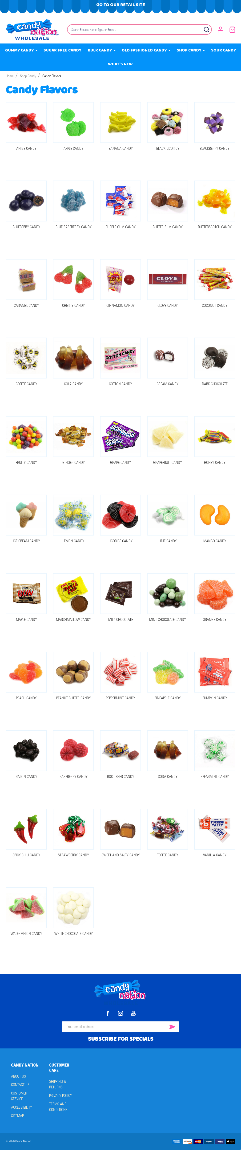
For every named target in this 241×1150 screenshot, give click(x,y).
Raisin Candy (26, 776)
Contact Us (20, 1085)
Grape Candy (120, 462)
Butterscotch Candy (215, 227)
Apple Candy (73, 148)
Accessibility (21, 1107)
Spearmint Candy (215, 776)
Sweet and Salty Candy (120, 855)
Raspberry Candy (74, 776)
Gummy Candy (19, 50)
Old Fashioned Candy (144, 50)
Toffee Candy (167, 855)
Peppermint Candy (120, 698)
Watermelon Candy (26, 933)
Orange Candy (214, 619)
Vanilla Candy (214, 855)
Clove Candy (167, 305)
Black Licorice (167, 148)
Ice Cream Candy (26, 541)
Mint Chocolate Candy (167, 619)
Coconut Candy (214, 305)
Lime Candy (168, 541)
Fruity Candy (26, 462)
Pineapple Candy (167, 698)
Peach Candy (26, 698)
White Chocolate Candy (73, 933)
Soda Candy (167, 776)
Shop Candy (189, 50)
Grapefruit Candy (167, 462)
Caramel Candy (26, 305)
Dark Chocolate (215, 384)
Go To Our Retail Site (120, 4)
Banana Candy (120, 148)
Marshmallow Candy (73, 619)
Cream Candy (167, 384)
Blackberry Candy (214, 148)
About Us (18, 1076)
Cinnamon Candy (120, 305)
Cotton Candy (120, 384)
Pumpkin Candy (214, 698)
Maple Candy (26, 619)
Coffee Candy (26, 384)
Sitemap (17, 1116)
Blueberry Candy (26, 227)
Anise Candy (26, 148)
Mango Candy (214, 541)
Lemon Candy (73, 541)
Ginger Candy (73, 462)
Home (10, 76)
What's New (120, 64)
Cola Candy (73, 384)
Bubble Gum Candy (120, 227)
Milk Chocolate (120, 619)
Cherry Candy (73, 305)
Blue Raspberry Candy (74, 227)
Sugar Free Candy (62, 50)
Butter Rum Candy (168, 227)
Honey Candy (214, 462)
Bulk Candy (100, 50)
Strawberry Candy (73, 855)
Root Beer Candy (120, 776)
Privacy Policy (60, 1095)
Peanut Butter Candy (73, 698)
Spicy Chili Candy (26, 855)
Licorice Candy (120, 541)
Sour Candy (223, 50)
